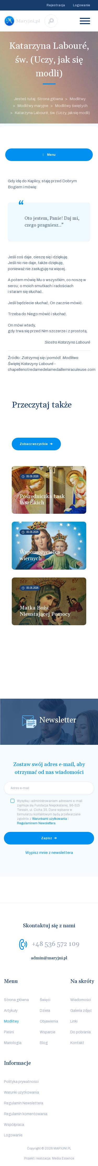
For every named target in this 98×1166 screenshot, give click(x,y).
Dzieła (45, 1011)
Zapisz (46, 838)
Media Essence (63, 1158)
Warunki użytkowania (21, 1092)
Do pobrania (80, 1032)
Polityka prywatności (21, 1082)
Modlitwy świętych (71, 106)
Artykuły (11, 1011)
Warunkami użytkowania (49, 819)
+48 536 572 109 (55, 944)
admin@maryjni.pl (49, 958)
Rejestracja (56, 5)
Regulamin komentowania (25, 1114)
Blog (44, 1043)
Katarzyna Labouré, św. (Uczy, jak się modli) (52, 113)
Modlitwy (78, 99)
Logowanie (81, 5)
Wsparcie (47, 1032)
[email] (49, 788)
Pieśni (9, 1032)
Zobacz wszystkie (34, 444)
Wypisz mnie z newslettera (49, 853)
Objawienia (49, 1021)
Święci (45, 1000)
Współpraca (14, 1125)
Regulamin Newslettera (23, 1103)
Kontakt (77, 1043)
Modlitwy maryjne (32, 106)
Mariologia (12, 1043)
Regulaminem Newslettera (36, 823)
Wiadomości (80, 1000)
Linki (74, 1021)
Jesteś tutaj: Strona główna (38, 99)
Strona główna (16, 1000)
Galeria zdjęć (81, 1011)
